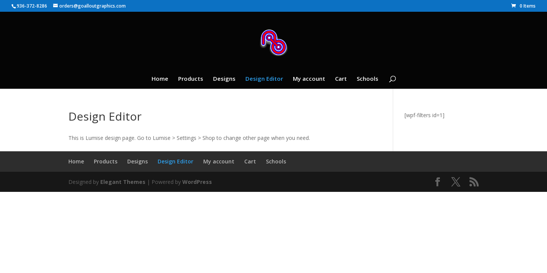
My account (309, 79)
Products (190, 79)
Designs (224, 79)
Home (160, 79)
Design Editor (264, 79)
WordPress (197, 181)
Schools (367, 79)
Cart (341, 79)
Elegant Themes (122, 181)
